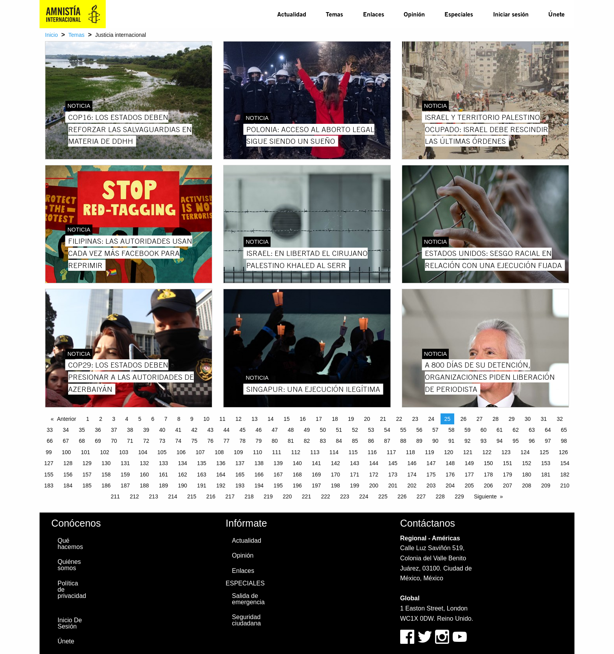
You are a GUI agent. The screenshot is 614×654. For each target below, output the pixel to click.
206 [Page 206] (488, 485)
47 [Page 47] (275, 430)
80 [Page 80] (275, 441)
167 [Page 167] (278, 474)
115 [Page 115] (353, 452)
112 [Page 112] (295, 452)
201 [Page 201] (392, 485)
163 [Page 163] (201, 474)
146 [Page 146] (411, 463)
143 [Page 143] (354, 463)
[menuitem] (291, 14)
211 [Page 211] (115, 496)
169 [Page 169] (316, 474)
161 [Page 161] (163, 474)
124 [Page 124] (524, 452)
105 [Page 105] (161, 452)
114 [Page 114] (333, 452)
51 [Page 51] (339, 430)
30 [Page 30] (528, 419)
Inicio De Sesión (70, 623)
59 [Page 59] (467, 430)
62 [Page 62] (516, 430)
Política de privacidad (72, 589)
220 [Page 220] (287, 496)
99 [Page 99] (49, 452)
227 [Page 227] (421, 496)
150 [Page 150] (488, 463)
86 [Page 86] (371, 441)
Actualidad (291, 14)
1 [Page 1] (87, 419)
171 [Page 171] (354, 474)
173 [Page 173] (392, 474)
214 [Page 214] (172, 496)
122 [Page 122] (486, 452)
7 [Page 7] (165, 419)
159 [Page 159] (125, 474)
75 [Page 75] (194, 441)
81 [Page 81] (291, 441)
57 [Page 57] (435, 430)
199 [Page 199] (354, 485)
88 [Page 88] (403, 441)
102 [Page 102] (104, 452)
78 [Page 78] (243, 441)
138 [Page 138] (259, 463)
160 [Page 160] (144, 474)
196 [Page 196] (297, 485)
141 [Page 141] (316, 463)
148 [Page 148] (450, 463)
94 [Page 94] (500, 441)
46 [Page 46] (259, 430)
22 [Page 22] (399, 419)
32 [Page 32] (560, 419)
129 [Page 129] (86, 463)
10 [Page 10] (206, 419)
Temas (334, 14)
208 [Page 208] (526, 485)
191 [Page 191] (201, 485)
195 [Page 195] (278, 485)
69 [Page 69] (98, 441)
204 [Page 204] (450, 485)
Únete (556, 14)
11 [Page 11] (222, 419)
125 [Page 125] (544, 452)
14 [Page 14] (270, 419)
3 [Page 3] (113, 419)
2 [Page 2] (100, 419)
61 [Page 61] (500, 430)
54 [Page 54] (387, 430)
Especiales (458, 14)
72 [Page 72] (146, 441)
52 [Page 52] (355, 430)
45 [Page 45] (243, 430)
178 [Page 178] (488, 474)
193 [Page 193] (239, 485)
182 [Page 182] (564, 474)
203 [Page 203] (430, 485)
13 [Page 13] (254, 419)
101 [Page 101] (85, 452)
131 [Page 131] (125, 463)
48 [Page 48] (291, 430)
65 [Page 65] (564, 430)
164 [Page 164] (220, 474)
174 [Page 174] (411, 474)
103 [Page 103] (123, 452)
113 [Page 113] (314, 452)
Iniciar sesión (511, 14)
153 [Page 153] (545, 463)
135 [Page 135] (201, 463)
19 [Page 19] (351, 419)
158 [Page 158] (105, 474)
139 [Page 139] (278, 463)
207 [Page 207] (507, 485)
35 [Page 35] (82, 430)
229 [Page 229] (459, 496)
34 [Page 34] (66, 430)
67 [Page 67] (66, 441)
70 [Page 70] (114, 441)
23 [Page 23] (415, 419)
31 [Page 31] (544, 419)
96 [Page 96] (532, 441)
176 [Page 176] (450, 474)
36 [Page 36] (98, 430)
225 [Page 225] (382, 496)
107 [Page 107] (199, 452)
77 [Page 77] (227, 441)
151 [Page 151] (507, 463)
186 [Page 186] (105, 485)
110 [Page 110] (257, 452)
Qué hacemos (70, 543)
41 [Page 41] (178, 430)
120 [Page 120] (448, 452)
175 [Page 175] (430, 474)
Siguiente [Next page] (485, 496)
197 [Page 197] (316, 485)
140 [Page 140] (297, 463)
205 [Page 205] (469, 485)
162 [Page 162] (182, 474)
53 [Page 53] (371, 430)
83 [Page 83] (323, 441)
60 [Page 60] (483, 430)
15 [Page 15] (287, 419)
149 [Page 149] (469, 463)
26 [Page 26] (463, 419)
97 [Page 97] (548, 441)
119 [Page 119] (429, 452)
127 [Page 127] (48, 463)
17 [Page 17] (319, 419)
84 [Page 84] (339, 441)
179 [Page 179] (507, 474)
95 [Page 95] (516, 441)
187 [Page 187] (125, 485)
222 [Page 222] (325, 496)
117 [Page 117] (391, 452)
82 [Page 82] (307, 441)
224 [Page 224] (363, 496)
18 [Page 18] (335, 419)
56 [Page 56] (419, 430)
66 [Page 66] (50, 441)
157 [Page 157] (86, 474)
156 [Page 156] (67, 474)
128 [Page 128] (67, 463)
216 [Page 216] (210, 496)
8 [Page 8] (179, 419)
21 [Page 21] (383, 419)
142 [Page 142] (335, 463)
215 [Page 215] (191, 496)
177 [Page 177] (469, 474)
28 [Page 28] (496, 419)
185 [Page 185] (86, 485)
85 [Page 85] (355, 441)
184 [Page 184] (67, 485)
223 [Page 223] (344, 496)
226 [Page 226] (401, 496)
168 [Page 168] (297, 474)
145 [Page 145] (392, 463)
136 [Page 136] (220, 463)
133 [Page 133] (163, 463)
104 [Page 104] (142, 452)
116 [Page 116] (372, 452)
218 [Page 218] (248, 496)
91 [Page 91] (451, 441)
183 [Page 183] (48, 485)
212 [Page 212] (134, 496)
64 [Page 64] (548, 430)
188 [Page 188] (144, 485)
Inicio (51, 35)
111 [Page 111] (276, 452)
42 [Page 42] (194, 430)
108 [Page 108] (219, 452)
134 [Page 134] (182, 463)
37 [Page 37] (114, 430)
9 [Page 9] (191, 419)
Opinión (414, 14)
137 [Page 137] (239, 463)
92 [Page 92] (467, 441)
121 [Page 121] (467, 452)
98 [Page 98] (564, 441)
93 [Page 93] (483, 441)
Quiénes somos (69, 564)
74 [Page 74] (178, 441)
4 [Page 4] (126, 419)
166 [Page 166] (259, 474)
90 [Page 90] (435, 441)
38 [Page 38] (130, 430)
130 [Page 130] (105, 463)
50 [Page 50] (323, 430)
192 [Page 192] (220, 485)
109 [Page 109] (238, 452)
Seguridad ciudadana (246, 620)
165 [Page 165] (239, 474)
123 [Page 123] (505, 452)
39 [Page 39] (146, 430)
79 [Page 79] (259, 441)
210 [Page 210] (564, 485)
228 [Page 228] (440, 496)
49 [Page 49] (307, 430)
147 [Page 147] (430, 463)
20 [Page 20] (367, 419)
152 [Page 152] (526, 463)
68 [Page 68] (82, 441)
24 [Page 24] (431, 419)
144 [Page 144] (373, 463)
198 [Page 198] (335, 485)
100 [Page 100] (66, 452)
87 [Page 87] (387, 441)
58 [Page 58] (451, 430)
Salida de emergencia (248, 598)
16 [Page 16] (303, 419)
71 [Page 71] (130, 441)
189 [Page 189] (163, 485)
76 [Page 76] (211, 441)
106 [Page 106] (181, 452)
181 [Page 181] (545, 474)
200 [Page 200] (373, 485)
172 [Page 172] (373, 474)
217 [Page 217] (230, 496)
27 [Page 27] (480, 419)
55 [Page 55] (403, 430)
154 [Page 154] (564, 463)
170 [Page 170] (335, 474)
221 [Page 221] (306, 496)
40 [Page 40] (162, 430)
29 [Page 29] (512, 419)
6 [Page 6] (152, 419)
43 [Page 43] (211, 430)
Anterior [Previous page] (66, 419)
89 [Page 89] (419, 441)
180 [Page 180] (526, 474)
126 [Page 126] (563, 452)
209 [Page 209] (545, 485)
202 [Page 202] (411, 485)
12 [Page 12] (238, 419)
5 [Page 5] (139, 419)
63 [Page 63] (532, 430)
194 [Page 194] (259, 485)
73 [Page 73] (162, 441)
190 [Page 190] (182, 485)
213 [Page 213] (153, 496)
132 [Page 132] (144, 463)
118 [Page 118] (410, 452)
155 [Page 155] (48, 474)
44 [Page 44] (227, 430)
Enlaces (373, 14)
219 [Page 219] (268, 496)
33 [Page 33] (50, 430)
